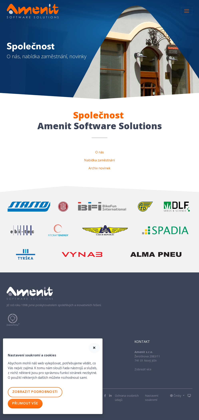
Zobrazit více (142, 369)
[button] (177, 395)
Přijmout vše (25, 403)
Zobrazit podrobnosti (35, 392)
